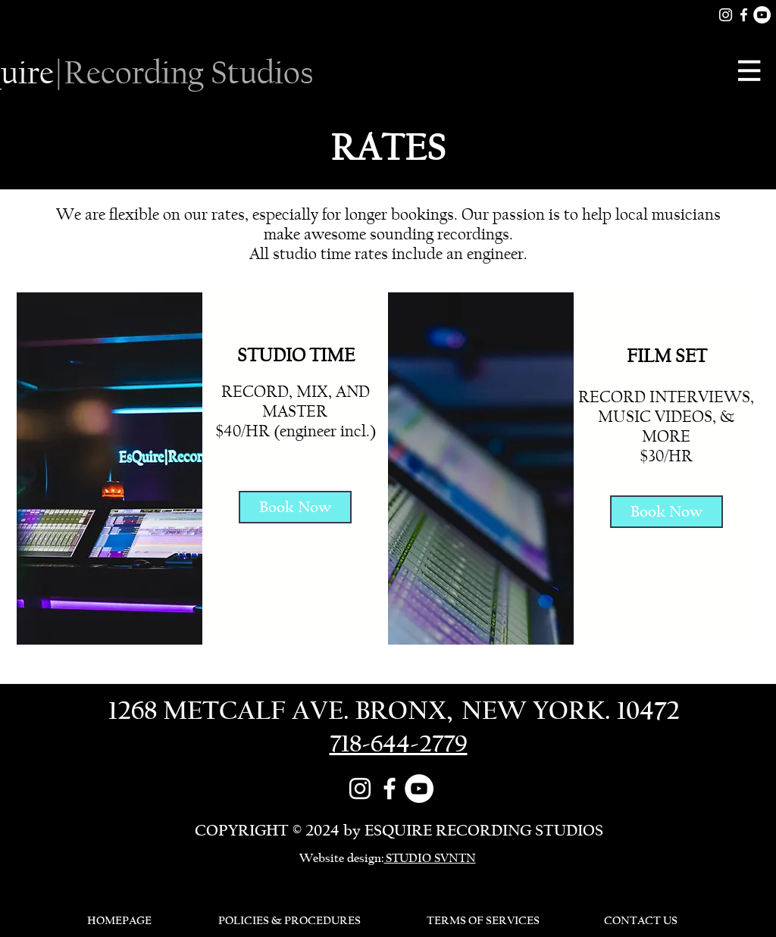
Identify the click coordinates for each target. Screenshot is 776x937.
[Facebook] (744, 14)
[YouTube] (762, 14)
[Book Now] (295, 507)
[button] (750, 70)
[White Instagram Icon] (725, 14)
